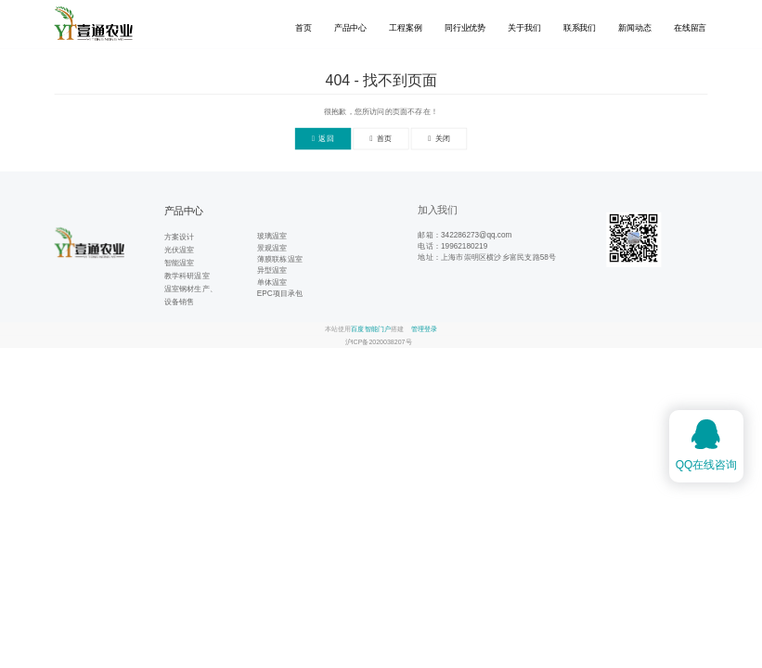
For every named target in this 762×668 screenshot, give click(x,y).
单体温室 (272, 281)
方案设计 (179, 236)
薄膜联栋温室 (280, 258)
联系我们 (579, 27)
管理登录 (424, 328)
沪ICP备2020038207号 (378, 341)
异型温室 (272, 270)
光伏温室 (179, 250)
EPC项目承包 (280, 293)
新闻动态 (634, 27)
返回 (323, 139)
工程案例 (405, 27)
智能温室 (179, 263)
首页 (303, 27)
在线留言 (690, 27)
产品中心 (350, 27)
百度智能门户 (370, 328)
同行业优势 (465, 27)
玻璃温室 (272, 236)
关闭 (439, 139)
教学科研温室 (187, 276)
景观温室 (272, 247)
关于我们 (524, 27)
